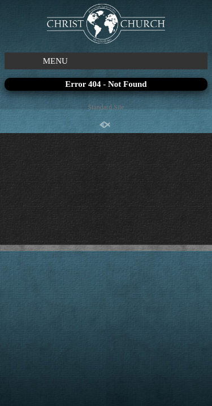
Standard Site (106, 107)
